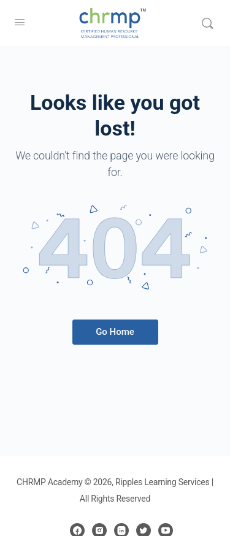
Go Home (115, 331)
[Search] (207, 23)
